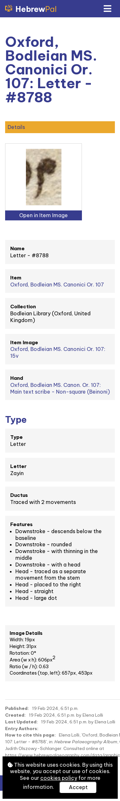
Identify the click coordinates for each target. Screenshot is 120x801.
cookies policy (58, 778)
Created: (15, 715)
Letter (18, 466)
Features (21, 524)
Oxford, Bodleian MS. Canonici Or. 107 (57, 284)
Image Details (26, 633)
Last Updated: (21, 722)
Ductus (19, 495)
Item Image (24, 342)
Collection (23, 306)
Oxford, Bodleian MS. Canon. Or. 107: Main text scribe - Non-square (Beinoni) (60, 388)
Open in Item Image (43, 215)
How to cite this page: (30, 735)
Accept (78, 787)
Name (17, 248)
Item (15, 278)
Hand (16, 378)
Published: (17, 708)
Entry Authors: (21, 728)
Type (16, 437)
